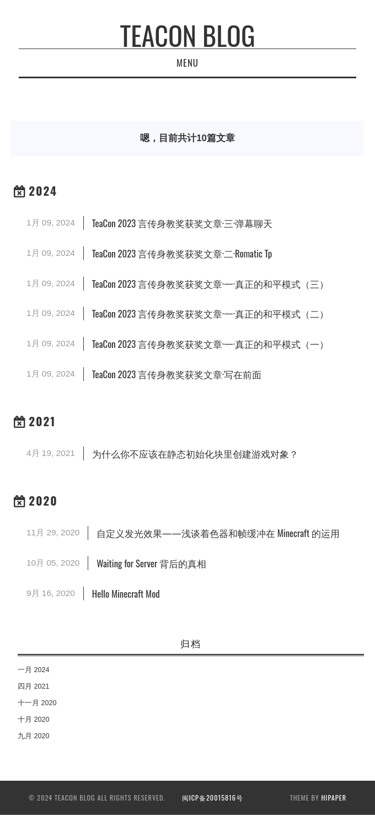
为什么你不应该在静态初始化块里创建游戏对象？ (195, 453)
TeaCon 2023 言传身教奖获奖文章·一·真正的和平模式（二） (210, 313)
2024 (43, 190)
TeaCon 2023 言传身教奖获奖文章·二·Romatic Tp (182, 253)
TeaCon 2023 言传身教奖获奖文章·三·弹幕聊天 (182, 223)
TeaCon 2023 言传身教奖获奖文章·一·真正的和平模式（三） (210, 284)
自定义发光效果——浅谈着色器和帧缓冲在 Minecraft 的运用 (218, 533)
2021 (42, 421)
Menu (187, 62)
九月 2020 (34, 736)
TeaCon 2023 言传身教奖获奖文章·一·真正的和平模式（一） (210, 344)
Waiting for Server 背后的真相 (151, 563)
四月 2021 (34, 686)
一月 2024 (34, 670)
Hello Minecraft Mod (126, 593)
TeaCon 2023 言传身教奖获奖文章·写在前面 (176, 374)
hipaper (334, 797)
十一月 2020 (37, 703)
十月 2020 (34, 719)
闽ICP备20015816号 (212, 797)
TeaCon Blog (187, 35)
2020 (43, 500)
